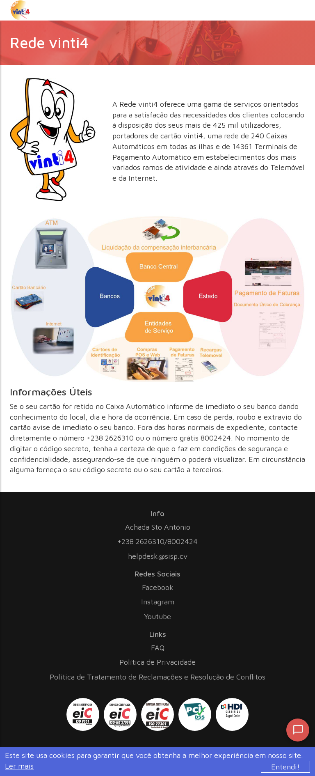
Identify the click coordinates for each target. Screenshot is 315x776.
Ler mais (19, 766)
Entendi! (285, 766)
